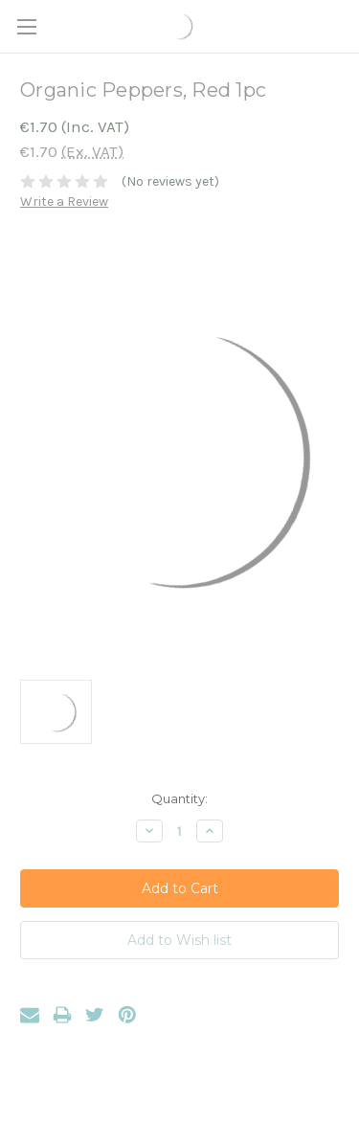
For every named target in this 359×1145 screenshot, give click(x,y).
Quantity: (179, 798)
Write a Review (64, 201)
